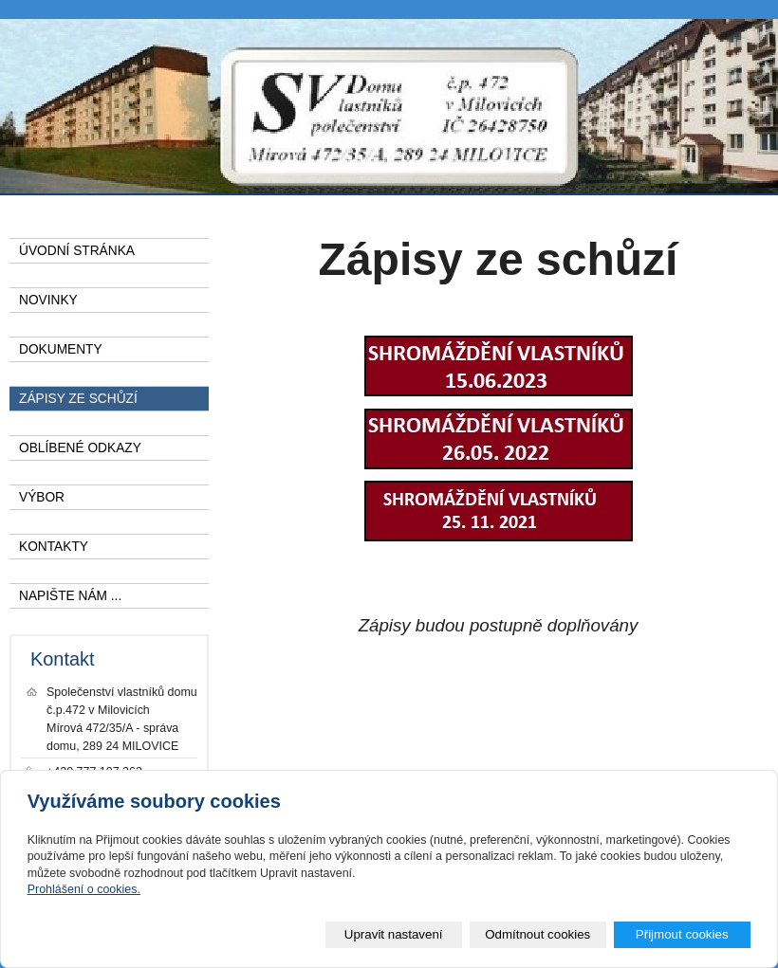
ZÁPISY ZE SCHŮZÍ (78, 399)
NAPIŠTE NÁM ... (70, 596)
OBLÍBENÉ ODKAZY (80, 448)
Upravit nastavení (393, 934)
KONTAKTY (53, 546)
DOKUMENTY (60, 349)
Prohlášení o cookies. (84, 889)
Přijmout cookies (682, 934)
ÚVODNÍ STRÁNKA (77, 251)
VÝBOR (42, 497)
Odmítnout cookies (537, 934)
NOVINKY (48, 300)
